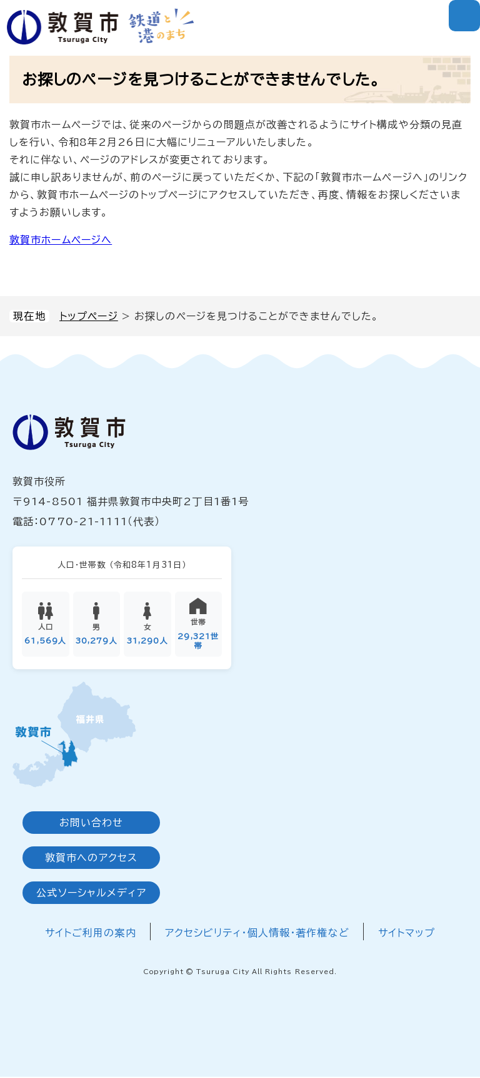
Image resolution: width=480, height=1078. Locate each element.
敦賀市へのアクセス (91, 859)
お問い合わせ (91, 824)
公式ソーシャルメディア (91, 894)
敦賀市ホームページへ (60, 240)
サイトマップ (407, 934)
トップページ (88, 316)
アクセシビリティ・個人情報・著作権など (257, 934)
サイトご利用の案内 (90, 934)
